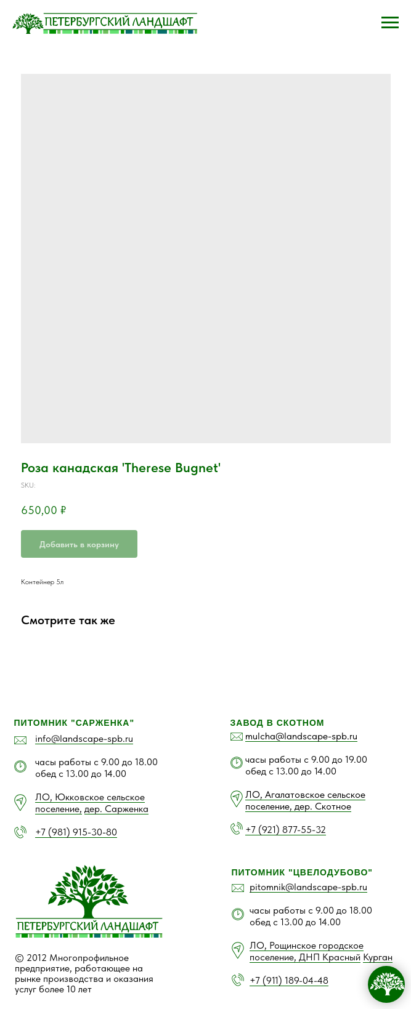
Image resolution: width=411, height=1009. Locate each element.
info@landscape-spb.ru (84, 738)
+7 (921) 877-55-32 (285, 829)
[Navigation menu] (390, 23)
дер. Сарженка (116, 808)
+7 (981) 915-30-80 (76, 832)
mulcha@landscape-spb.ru (301, 736)
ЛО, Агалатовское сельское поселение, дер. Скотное (305, 800)
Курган (378, 957)
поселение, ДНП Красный (305, 957)
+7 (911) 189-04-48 (289, 980)
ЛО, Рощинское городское (307, 945)
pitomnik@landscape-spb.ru (308, 887)
